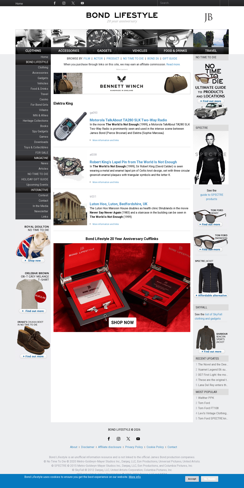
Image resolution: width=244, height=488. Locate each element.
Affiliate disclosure (109, 447)
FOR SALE (41, 152)
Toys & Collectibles (36, 147)
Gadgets (43, 78)
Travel (44, 94)
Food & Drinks (39, 88)
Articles (43, 168)
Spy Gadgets (40, 131)
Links (44, 216)
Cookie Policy (155, 447)
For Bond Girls (39, 104)
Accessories (40, 72)
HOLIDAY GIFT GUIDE (34, 179)
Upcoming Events (37, 184)
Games (43, 136)
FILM (87, 58)
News (44, 163)
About (73, 447)
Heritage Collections (35, 120)
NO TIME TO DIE (38, 174)
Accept (192, 480)
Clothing (43, 67)
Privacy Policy (134, 447)
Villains (43, 110)
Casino (44, 99)
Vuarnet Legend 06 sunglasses (217, 369)
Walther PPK (206, 398)
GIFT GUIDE (170, 58)
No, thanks (209, 480)
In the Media (40, 206)
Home (19, 3)
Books (44, 126)
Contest (43, 195)
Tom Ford (204, 403)
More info (135, 478)
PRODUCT (112, 58)
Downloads (41, 142)
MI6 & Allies (40, 115)
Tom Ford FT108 (208, 408)
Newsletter (41, 211)
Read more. (173, 64)
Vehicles (42, 83)
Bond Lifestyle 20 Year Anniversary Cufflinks (122, 239)
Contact (43, 200)
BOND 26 (153, 58)
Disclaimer (87, 447)
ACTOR (98, 58)
